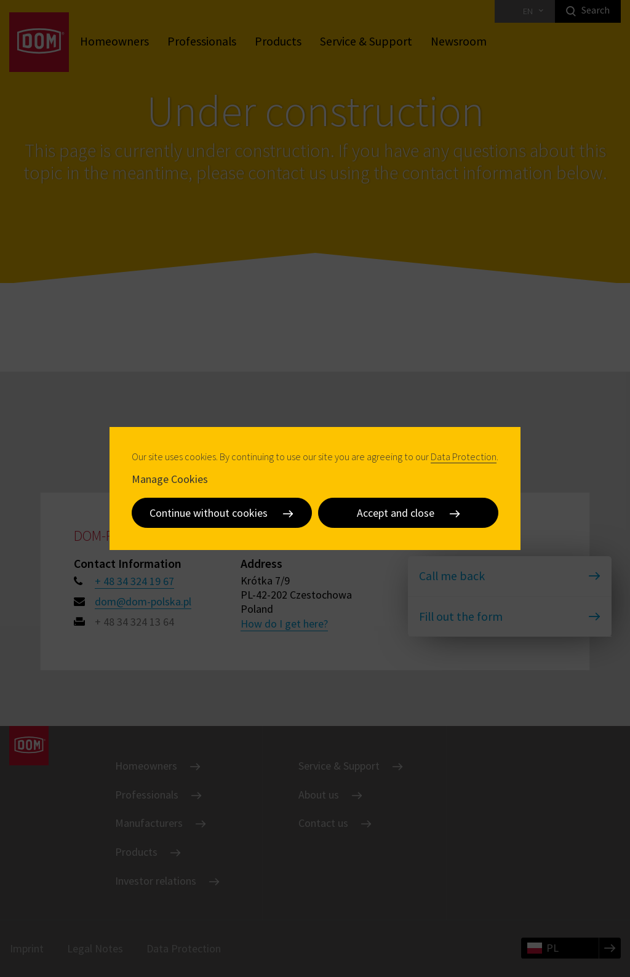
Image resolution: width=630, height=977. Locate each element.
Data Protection (463, 456)
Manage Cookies (170, 478)
